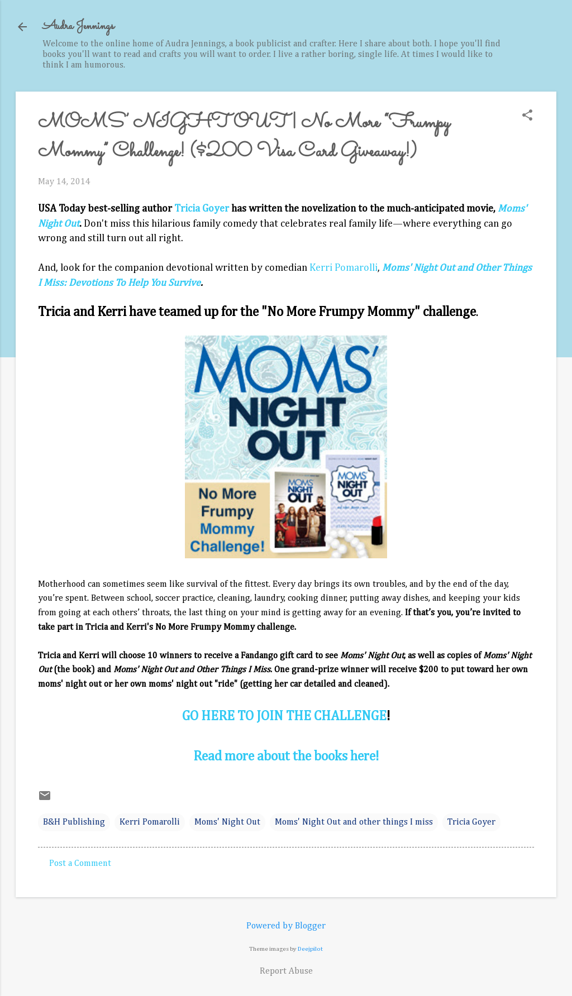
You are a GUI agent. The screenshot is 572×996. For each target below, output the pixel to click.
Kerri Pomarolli (343, 268)
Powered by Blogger (286, 926)
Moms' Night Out (227, 822)
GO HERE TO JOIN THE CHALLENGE (284, 716)
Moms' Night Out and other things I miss (354, 822)
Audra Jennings (78, 26)
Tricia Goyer (201, 209)
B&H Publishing (74, 822)
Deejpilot (310, 949)
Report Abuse (286, 971)
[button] (527, 116)
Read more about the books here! (286, 756)
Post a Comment (80, 863)
